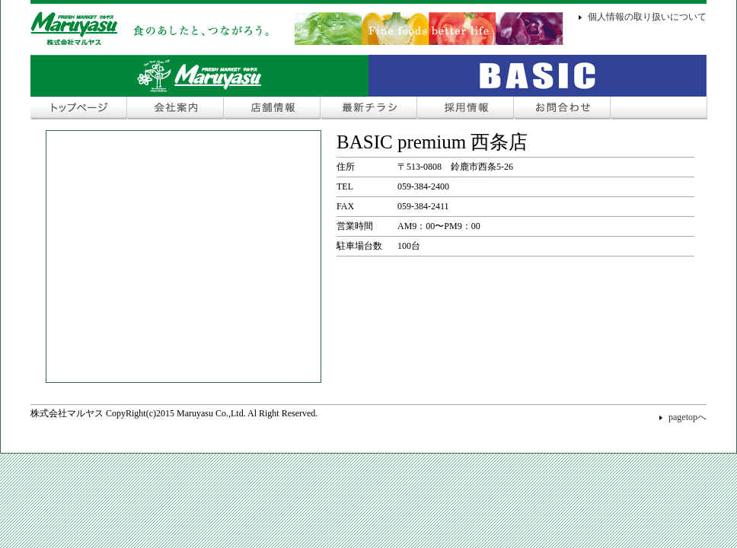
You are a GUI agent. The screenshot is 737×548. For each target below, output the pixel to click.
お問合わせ (562, 108)
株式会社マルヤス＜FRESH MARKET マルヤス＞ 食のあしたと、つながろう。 (296, 28)
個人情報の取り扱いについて (647, 16)
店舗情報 (272, 108)
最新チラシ (369, 108)
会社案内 (175, 108)
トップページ (78, 108)
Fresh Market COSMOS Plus (537, 76)
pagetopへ (687, 417)
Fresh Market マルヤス (199, 76)
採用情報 (465, 108)
